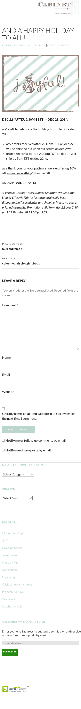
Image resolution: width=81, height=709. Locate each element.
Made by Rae (10, 562)
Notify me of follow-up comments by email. (35, 440)
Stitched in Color (13, 606)
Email (7, 374)
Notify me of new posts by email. (28, 450)
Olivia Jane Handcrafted (17, 584)
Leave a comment (58, 45)
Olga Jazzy (8, 577)
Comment (10, 305)
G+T (5, 540)
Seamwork (8, 599)
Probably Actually (13, 591)
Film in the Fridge (13, 533)
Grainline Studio (12, 548)
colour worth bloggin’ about (40, 260)
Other (6, 45)
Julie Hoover (10, 555)
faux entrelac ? (40, 245)
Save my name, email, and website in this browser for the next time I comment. (38, 416)
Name (7, 357)
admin (42, 45)
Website (8, 391)
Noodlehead (10, 569)
